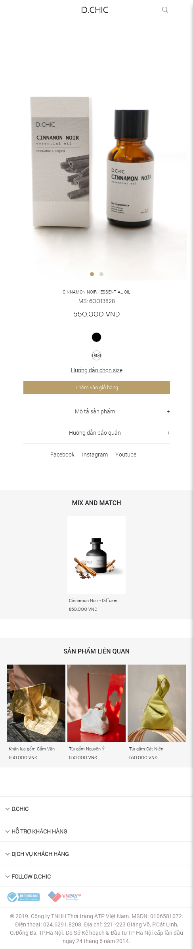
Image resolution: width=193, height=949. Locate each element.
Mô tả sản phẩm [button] (95, 411)
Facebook (62, 454)
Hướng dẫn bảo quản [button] (95, 432)
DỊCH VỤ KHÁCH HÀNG (40, 854)
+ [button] (168, 411)
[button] (92, 274)
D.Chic (20, 809)
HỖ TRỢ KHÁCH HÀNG (39, 831)
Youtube (125, 454)
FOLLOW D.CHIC (31, 876)
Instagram (95, 454)
